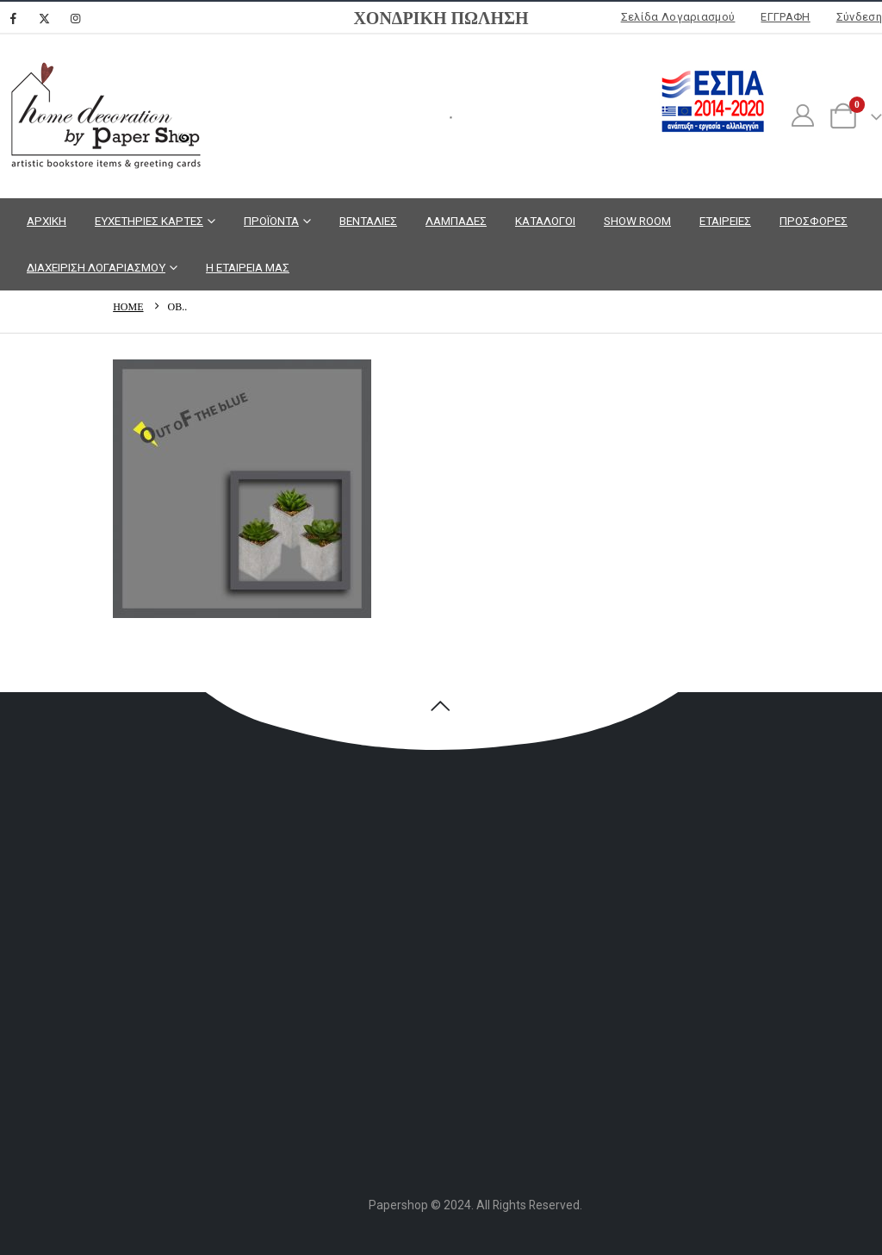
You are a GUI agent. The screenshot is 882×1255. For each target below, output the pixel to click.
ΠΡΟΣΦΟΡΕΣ (814, 221)
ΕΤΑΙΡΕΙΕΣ (725, 221)
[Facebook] (13, 18)
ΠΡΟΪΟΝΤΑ (271, 221)
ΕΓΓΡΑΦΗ (785, 16)
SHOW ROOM (637, 221)
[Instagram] (75, 18)
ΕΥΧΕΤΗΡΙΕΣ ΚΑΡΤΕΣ (149, 221)
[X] (44, 18)
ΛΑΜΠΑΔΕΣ (456, 221)
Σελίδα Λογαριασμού (678, 16)
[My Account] (802, 116)
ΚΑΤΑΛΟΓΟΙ (545, 221)
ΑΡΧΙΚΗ (46, 221)
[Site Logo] (103, 116)
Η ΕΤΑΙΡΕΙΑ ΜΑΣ (247, 267)
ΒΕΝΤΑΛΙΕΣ (368, 221)
